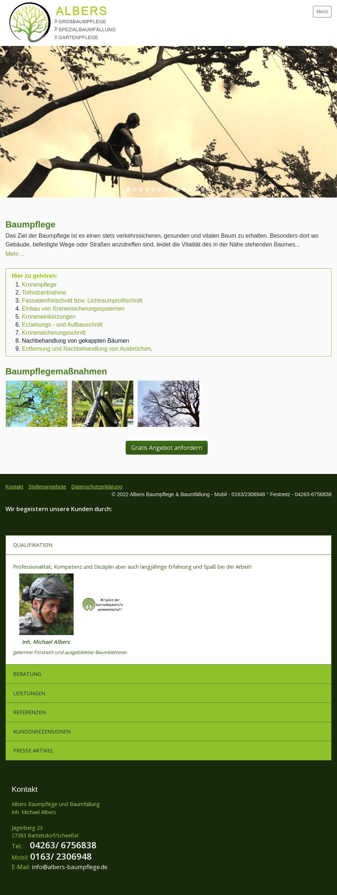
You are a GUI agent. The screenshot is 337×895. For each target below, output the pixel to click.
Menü (322, 11)
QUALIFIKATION (32, 544)
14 (209, 189)
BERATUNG (27, 673)
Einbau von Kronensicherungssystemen (73, 309)
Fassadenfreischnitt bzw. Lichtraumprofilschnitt (82, 300)
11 (190, 189)
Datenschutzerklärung (96, 487)
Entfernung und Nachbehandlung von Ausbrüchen (86, 349)
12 (197, 189)
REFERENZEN (29, 712)
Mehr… (14, 254)
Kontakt (14, 487)
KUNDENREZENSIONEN (42, 731)
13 (203, 189)
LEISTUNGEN (29, 693)
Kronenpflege (39, 284)
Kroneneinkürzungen (49, 317)
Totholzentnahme (44, 292)
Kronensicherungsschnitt (54, 333)
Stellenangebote (47, 487)
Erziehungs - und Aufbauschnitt (62, 325)
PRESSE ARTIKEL (33, 750)
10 (184, 189)
